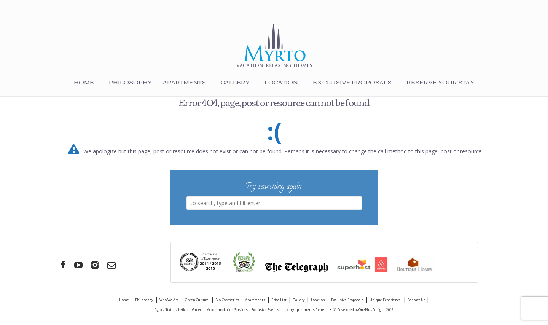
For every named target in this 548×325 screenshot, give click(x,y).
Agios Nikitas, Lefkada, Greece (179, 309)
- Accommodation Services (226, 309)
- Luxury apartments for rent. (305, 309)
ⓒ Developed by (345, 309)
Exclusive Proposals (352, 81)
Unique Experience (385, 299)
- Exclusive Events (264, 309)
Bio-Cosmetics (227, 299)
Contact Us (417, 299)
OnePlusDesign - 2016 (376, 309)
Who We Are (169, 299)
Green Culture (197, 299)
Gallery (235, 81)
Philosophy (130, 81)
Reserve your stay (440, 81)
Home (84, 81)
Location (281, 81)
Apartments (184, 81)
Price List (279, 299)
